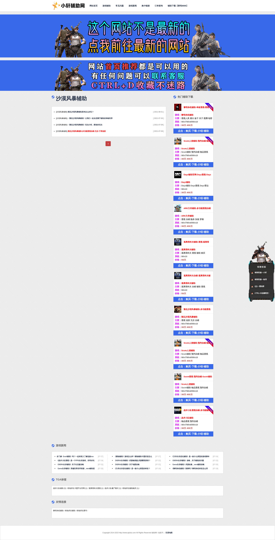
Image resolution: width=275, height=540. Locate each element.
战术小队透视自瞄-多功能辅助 (197, 410)
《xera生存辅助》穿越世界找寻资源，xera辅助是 (76, 469)
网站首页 (94, 6)
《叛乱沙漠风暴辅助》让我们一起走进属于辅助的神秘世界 (90, 118)
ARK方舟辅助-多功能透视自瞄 (197, 208)
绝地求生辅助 (70, 511)
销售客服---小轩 (261, 273)
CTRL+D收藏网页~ (262, 293)
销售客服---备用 (261, 279)
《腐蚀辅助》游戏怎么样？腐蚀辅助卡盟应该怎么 (133, 456)
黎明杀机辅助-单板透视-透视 (196, 107)
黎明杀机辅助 (58, 511)
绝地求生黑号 (82, 511)
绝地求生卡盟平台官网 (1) (77, 488)
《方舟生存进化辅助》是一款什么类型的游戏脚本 (190, 456)
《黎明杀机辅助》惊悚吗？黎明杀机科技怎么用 (190, 469)
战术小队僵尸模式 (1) (113, 488)
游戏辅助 (107, 6)
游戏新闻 (133, 6)
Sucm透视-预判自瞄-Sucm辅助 (198, 376)
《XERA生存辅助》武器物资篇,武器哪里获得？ (132, 461)
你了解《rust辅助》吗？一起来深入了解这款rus (75, 456)
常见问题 (120, 6)
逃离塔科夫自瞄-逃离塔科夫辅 (197, 275)
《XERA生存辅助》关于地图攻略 (127, 465)
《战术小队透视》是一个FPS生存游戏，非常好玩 (75, 461)
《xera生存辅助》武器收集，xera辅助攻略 (188, 465)
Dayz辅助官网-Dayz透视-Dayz (197, 174)
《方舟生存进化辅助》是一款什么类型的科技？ (132, 469)
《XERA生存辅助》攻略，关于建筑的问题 (188, 461)
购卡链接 (146, 6)
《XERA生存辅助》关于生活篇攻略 (70, 465)
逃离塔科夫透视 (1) (96, 488)
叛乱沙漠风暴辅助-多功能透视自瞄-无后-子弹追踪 (87, 131)
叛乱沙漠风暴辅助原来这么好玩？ (81, 112)
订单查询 (159, 6)
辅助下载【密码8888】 (178, 6)
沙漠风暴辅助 (71, 98)
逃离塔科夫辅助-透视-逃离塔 (196, 242)
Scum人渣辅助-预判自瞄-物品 (197, 141)
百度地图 (169, 533)
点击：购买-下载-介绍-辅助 (193, 130)
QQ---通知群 (259, 286)
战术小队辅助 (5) (59, 488)
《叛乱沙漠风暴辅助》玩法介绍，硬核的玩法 (85, 125)
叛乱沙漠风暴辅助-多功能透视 (197, 309)
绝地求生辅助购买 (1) (130, 488)
